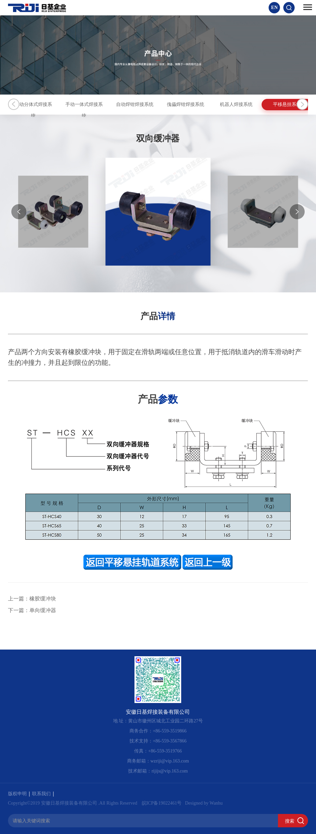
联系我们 (43, 793)
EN (274, 7)
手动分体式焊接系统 (40, 104)
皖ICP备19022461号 (162, 803)
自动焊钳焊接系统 (166, 104)
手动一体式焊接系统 (103, 104)
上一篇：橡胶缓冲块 (32, 598)
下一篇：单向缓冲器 (32, 610)
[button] (297, 211)
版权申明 (19, 793)
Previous (13, 104)
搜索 (289, 821)
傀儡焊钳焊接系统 (230, 104)
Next (302, 104)
